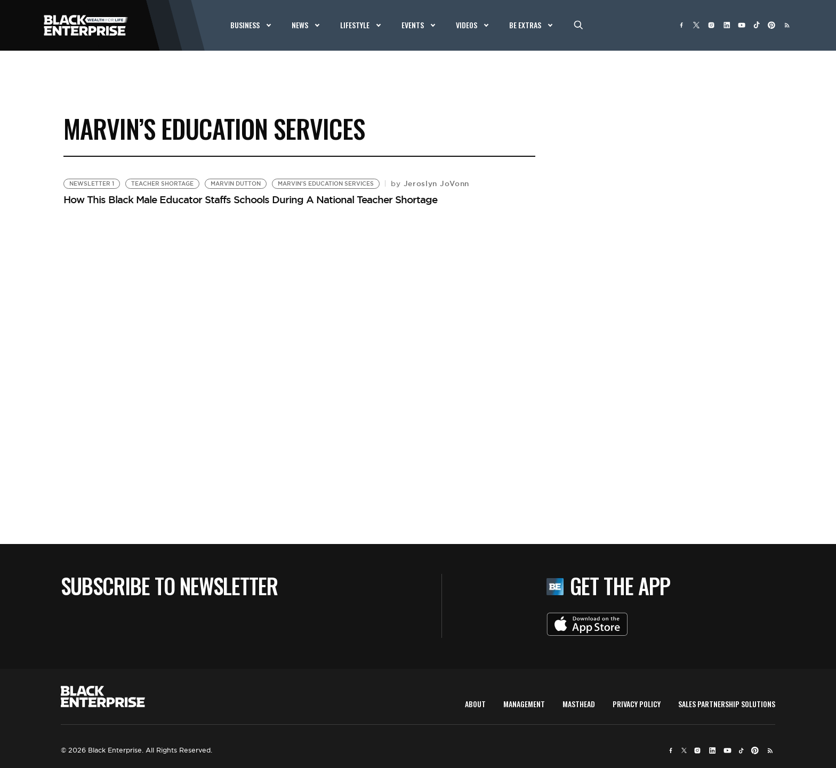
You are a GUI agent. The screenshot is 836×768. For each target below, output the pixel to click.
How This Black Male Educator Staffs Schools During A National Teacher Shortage (250, 199)
